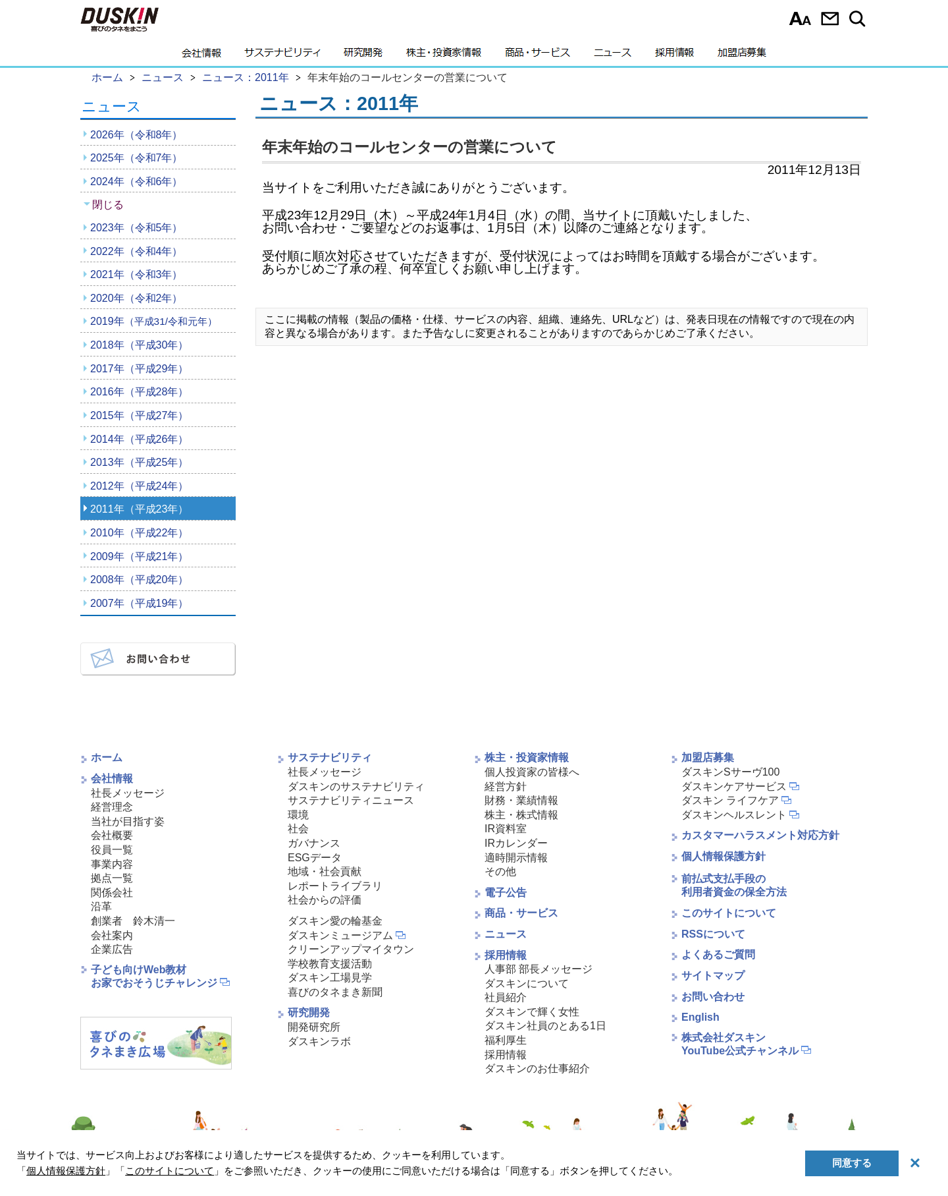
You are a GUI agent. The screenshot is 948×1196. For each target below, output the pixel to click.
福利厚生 (506, 1040)
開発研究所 (314, 1027)
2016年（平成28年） (139, 391)
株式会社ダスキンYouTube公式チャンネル (740, 1044)
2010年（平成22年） (139, 532)
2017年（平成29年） (139, 368)
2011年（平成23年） (139, 509)
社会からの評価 (324, 899)
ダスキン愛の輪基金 (335, 920)
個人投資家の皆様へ (532, 772)
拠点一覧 (112, 878)
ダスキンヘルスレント (734, 814)
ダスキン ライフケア (730, 800)
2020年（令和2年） (136, 298)
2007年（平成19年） (139, 603)
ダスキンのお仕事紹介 (537, 1068)
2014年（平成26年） (139, 439)
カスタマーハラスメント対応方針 (760, 835)
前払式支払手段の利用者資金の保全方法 (734, 885)
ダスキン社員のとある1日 (545, 1025)
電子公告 (506, 892)
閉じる (108, 204)
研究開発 (363, 56)
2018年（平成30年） (139, 345)
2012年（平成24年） (139, 486)
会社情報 (201, 56)
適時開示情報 (516, 857)
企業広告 (112, 949)
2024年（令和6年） (136, 181)
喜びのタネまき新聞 (335, 992)
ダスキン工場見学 (330, 977)
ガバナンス (314, 843)
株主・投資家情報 (444, 56)
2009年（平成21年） (139, 556)
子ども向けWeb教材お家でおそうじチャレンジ (154, 976)
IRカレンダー (516, 843)
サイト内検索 (859, 18)
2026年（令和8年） (136, 134)
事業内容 (112, 864)
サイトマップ (713, 975)
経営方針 (506, 786)
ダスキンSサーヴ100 (730, 772)
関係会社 (112, 892)
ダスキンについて (527, 983)
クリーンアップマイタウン (351, 949)
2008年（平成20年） (139, 579)
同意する (852, 1162)
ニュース (612, 56)
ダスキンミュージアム (340, 935)
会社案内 (112, 935)
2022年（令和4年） (136, 251)
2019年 (153, 321)
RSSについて (713, 934)
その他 (500, 871)
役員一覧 (112, 849)
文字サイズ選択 (800, 18)
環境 (298, 814)
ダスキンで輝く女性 (532, 1011)
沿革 (101, 906)
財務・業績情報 (521, 800)
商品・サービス (537, 56)
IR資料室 (506, 828)
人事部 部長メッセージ (538, 969)
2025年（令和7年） (136, 157)
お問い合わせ (829, 18)
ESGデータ (315, 857)
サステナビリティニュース (351, 800)
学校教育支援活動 (330, 963)
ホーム (106, 757)
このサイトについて (728, 913)
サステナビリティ (282, 56)
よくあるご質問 (718, 954)
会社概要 (112, 835)
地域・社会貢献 (324, 871)
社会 (298, 828)
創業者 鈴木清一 (133, 920)
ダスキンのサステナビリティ (356, 786)
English (700, 1017)
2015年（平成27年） (139, 415)
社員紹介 (506, 997)
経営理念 (112, 806)
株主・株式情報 (521, 814)
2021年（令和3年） (136, 274)
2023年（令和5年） (136, 227)
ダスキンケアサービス (734, 786)
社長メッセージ (128, 793)
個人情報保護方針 (723, 856)
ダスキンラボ (319, 1041)
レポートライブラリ (335, 886)
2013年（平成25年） (139, 462)
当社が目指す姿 (128, 821)
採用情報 (674, 56)
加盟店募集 (742, 56)
